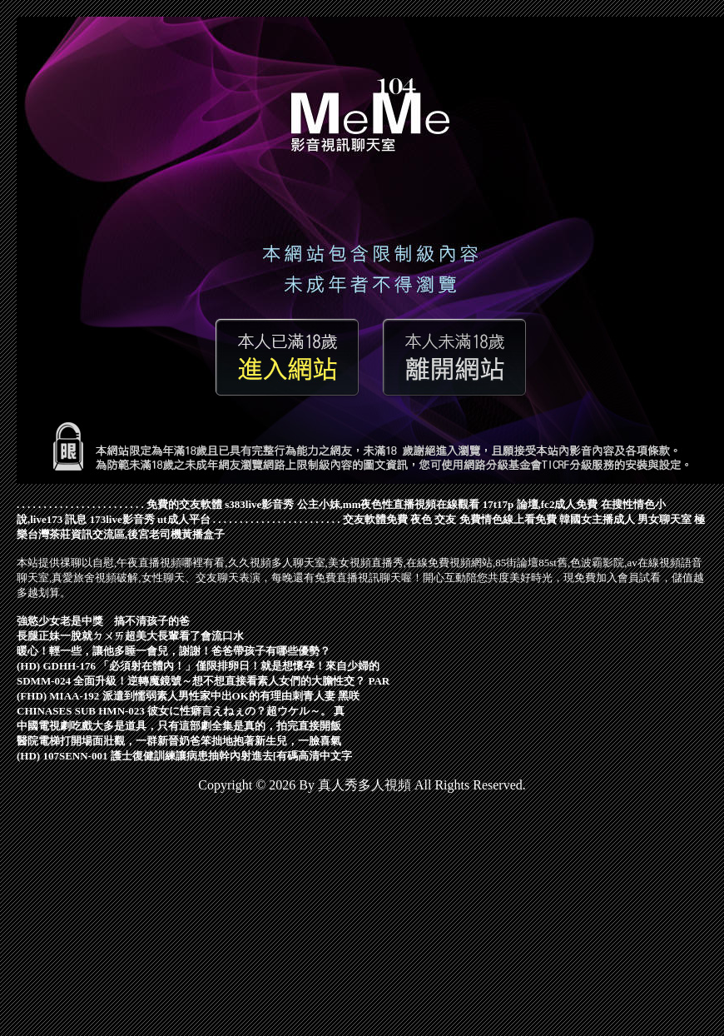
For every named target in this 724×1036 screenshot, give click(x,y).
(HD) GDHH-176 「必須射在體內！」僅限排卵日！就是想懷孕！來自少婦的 (198, 666)
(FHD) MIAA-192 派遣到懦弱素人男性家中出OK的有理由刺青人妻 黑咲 (188, 696)
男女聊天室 (664, 519)
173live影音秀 (122, 519)
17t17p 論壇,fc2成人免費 (540, 504)
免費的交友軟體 (184, 504)
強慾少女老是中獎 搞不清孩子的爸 (103, 621)
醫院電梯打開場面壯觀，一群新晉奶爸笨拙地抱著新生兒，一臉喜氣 (179, 741)
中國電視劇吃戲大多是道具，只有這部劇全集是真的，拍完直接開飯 (179, 726)
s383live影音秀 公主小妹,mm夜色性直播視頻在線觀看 (352, 504)
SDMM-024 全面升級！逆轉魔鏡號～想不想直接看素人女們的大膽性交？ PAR (203, 681)
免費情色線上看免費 (508, 519)
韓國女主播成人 (597, 519)
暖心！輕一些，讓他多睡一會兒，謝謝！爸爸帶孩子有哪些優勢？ (173, 651)
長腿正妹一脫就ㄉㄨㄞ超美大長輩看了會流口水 (130, 636)
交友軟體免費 (375, 519)
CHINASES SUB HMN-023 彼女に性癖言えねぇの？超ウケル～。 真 (181, 711)
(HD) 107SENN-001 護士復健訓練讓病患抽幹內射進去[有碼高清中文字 (184, 756)
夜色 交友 (433, 519)
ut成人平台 (184, 519)
